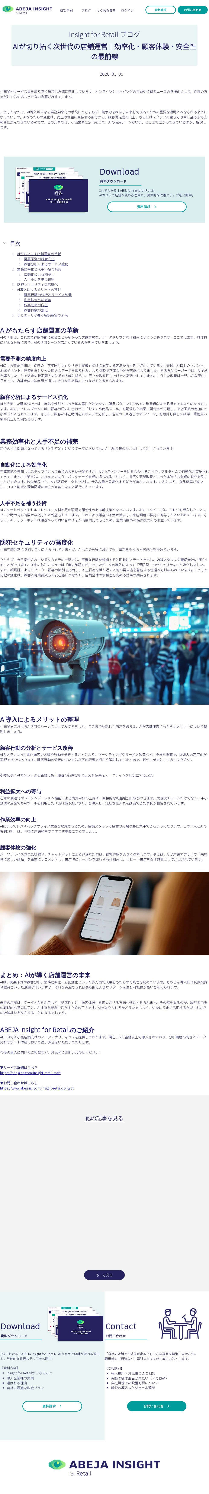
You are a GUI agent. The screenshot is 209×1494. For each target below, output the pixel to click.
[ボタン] (104, 1467)
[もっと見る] (104, 1275)
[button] (5, 243)
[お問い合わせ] (192, 10)
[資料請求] (160, 10)
